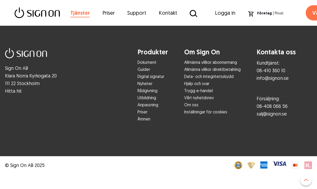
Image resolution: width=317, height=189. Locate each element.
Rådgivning (147, 90)
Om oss (191, 104)
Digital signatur (151, 76)
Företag (264, 13)
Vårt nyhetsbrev (199, 97)
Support (136, 12)
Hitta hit (13, 91)
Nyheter (145, 83)
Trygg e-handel (198, 90)
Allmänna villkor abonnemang (210, 62)
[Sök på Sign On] (193, 13)
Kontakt (168, 12)
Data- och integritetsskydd (209, 76)
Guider (144, 69)
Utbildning (147, 97)
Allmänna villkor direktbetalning (212, 69)
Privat (279, 13)
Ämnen (144, 119)
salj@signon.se (272, 114)
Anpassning (148, 104)
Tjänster (80, 12)
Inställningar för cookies (205, 111)
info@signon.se (273, 78)
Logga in (225, 12)
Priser (108, 12)
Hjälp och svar (196, 83)
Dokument (147, 62)
